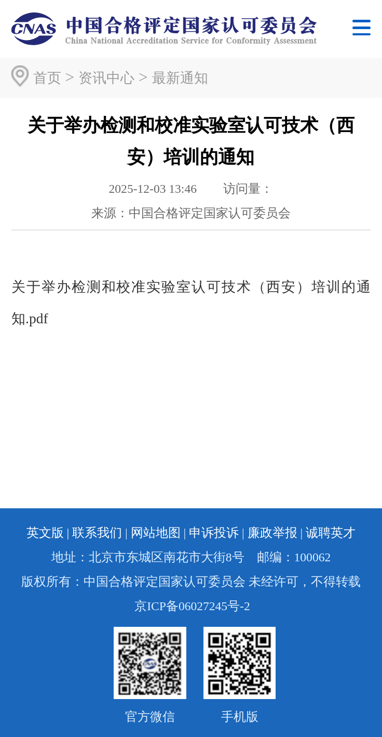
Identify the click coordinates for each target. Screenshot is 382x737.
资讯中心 (106, 78)
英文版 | (48, 532)
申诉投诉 (214, 532)
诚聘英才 (331, 532)
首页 (47, 78)
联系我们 (97, 532)
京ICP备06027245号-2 (192, 606)
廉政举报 (272, 532)
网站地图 (156, 532)
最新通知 (180, 78)
